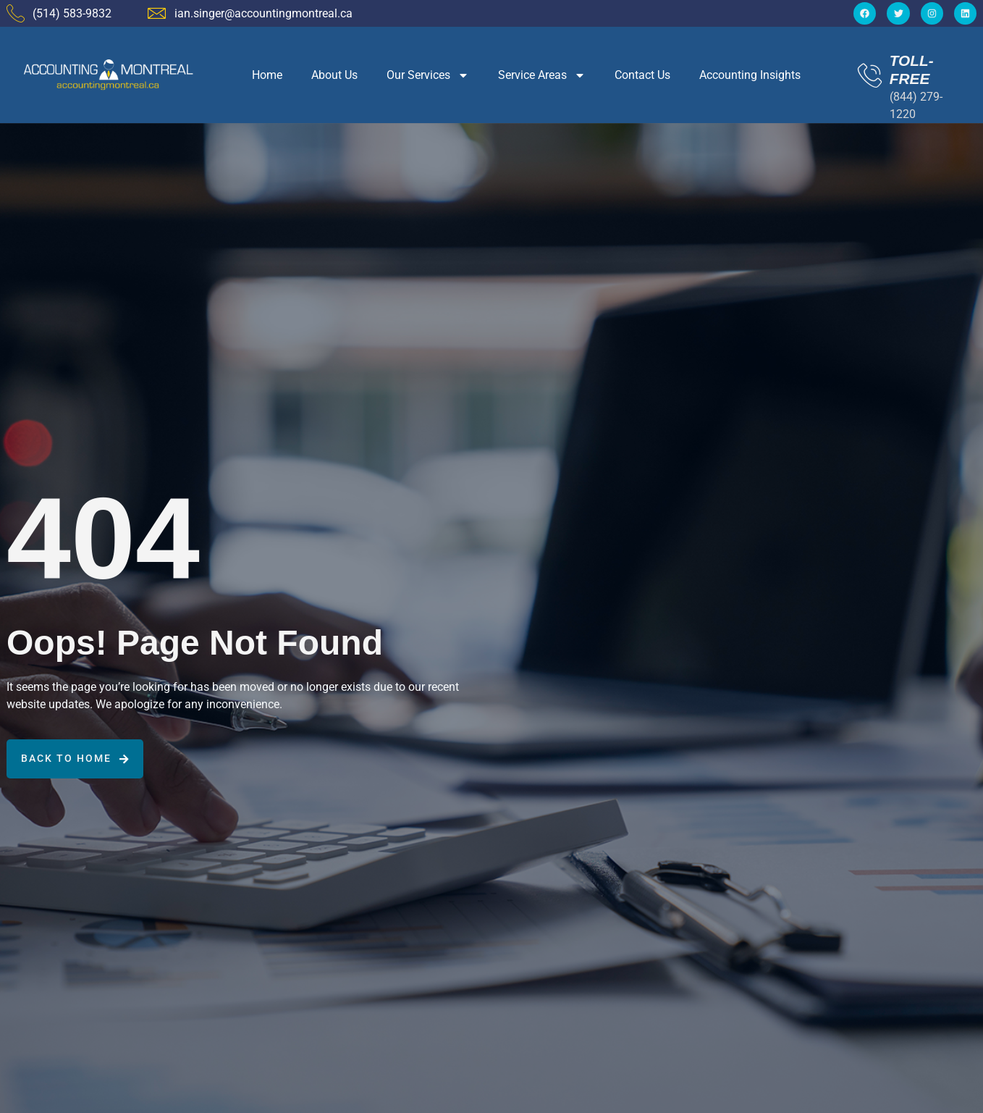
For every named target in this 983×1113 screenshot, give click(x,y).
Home (267, 75)
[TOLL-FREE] (869, 75)
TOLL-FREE (912, 69)
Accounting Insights (750, 75)
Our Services (428, 75)
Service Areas (542, 75)
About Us (334, 75)
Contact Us (642, 75)
